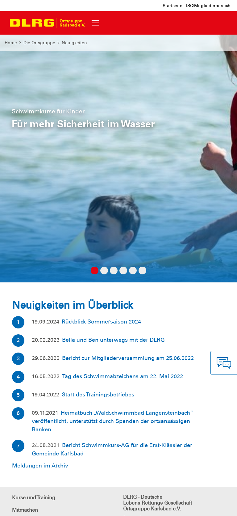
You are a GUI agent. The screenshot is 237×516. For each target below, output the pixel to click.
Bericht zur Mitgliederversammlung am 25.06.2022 (128, 358)
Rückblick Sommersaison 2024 (101, 321)
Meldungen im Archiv (40, 465)
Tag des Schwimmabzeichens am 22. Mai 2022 (122, 376)
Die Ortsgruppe (39, 42)
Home (11, 42)
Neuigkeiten (74, 42)
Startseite (172, 5)
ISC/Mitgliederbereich (208, 5)
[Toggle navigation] (95, 23)
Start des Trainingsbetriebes (98, 394)
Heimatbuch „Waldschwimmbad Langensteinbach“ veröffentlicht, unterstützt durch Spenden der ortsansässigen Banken (112, 421)
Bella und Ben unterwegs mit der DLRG (113, 339)
